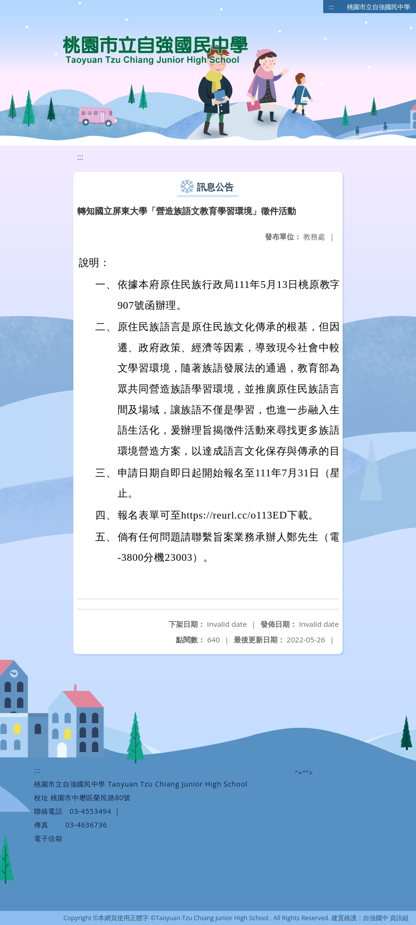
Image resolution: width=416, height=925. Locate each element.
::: (331, 6)
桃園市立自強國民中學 (378, 6)
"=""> (304, 772)
